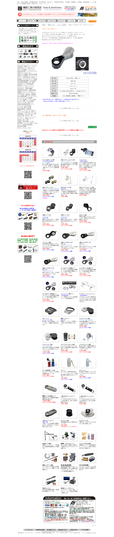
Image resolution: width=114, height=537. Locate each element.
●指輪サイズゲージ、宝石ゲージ (26, 91)
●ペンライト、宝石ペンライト (25, 87)
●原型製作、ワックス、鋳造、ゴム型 (27, 123)
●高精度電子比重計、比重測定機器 (26, 90)
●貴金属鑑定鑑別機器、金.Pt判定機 (26, 80)
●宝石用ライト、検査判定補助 (25, 83)
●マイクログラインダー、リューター (27, 65)
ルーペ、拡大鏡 (62, 25)
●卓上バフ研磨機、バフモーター (26, 69)
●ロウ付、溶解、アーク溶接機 (25, 101)
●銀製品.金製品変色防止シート (25, 104)
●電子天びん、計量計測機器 (24, 88)
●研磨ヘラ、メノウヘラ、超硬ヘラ (26, 110)
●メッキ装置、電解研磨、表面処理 (26, 94)
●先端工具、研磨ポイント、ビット (26, 66)
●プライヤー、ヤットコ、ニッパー (26, 116)
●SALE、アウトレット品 (24, 127)
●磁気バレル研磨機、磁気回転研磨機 (27, 74)
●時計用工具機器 (21, 126)
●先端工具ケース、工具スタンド (26, 68)
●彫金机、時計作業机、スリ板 (25, 121)
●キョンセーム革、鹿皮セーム (25, 102)
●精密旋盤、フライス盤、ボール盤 (26, 113)
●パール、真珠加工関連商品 (24, 124)
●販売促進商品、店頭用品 (24, 109)
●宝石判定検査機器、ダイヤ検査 (26, 82)
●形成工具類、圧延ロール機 (24, 115)
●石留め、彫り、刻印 (23, 120)
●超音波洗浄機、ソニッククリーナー (27, 71)
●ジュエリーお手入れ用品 (24, 105)
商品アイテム (51, 25)
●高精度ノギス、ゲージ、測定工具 (26, 93)
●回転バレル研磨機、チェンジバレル (27, 76)
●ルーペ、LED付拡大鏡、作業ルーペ (27, 77)
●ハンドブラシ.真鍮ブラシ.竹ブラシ (27, 112)
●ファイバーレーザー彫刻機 (24, 98)
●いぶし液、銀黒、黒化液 (24, 107)
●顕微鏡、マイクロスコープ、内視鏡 (27, 79)
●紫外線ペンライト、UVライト (25, 85)
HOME (43, 25)
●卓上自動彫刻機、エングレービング (27, 96)
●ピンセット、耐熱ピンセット (25, 118)
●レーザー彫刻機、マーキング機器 (26, 99)
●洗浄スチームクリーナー (24, 72)
